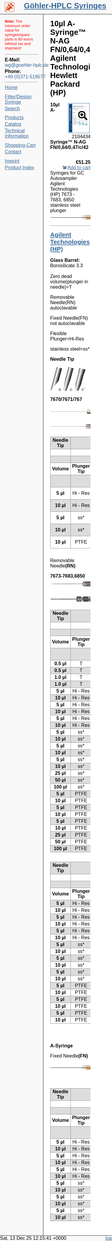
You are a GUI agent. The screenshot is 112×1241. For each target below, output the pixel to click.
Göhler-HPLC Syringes (65, 5)
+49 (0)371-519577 (21, 76)
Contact (13, 151)
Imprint (12, 161)
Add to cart (78, 167)
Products (14, 117)
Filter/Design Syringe (18, 99)
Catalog (13, 124)
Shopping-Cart (20, 145)
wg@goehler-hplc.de (21, 65)
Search (12, 108)
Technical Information (17, 133)
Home (11, 87)
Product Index (19, 167)
